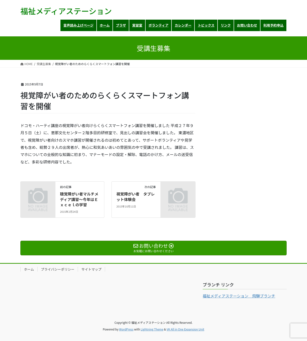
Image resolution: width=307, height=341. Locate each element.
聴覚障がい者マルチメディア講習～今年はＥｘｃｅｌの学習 (79, 199)
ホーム (29, 269)
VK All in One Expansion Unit (185, 329)
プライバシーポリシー (58, 269)
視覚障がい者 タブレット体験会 (135, 196)
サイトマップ (91, 269)
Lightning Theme (152, 329)
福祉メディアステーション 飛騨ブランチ (239, 296)
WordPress (126, 329)
